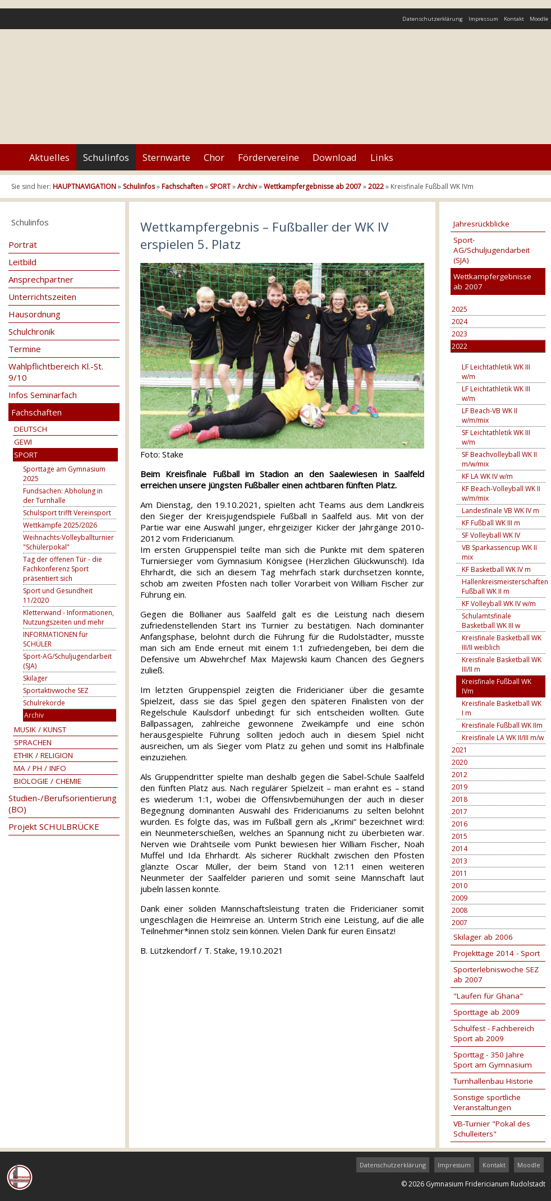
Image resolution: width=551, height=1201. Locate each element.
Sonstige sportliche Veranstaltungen (487, 1102)
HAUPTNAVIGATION (84, 186)
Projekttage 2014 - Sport (496, 953)
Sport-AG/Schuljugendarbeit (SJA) (67, 661)
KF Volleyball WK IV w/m (499, 603)
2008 (459, 910)
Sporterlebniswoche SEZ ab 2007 (496, 974)
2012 (459, 774)
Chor (214, 157)
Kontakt (514, 18)
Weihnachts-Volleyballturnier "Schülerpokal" (68, 542)
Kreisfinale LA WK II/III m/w (503, 737)
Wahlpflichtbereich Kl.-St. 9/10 (55, 372)
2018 (459, 799)
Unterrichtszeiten (42, 296)
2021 (459, 750)
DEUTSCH (30, 429)
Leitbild (22, 261)
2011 (459, 873)
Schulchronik (31, 331)
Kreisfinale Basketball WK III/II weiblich (501, 642)
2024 (459, 321)
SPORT (220, 186)
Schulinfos (106, 157)
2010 (459, 885)
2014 (459, 848)
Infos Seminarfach (42, 394)
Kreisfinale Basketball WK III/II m (501, 664)
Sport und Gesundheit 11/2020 (58, 595)
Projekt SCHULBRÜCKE (53, 826)
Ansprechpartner (41, 279)
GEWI (23, 442)
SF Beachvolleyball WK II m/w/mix (499, 459)
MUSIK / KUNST (40, 729)
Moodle (539, 18)
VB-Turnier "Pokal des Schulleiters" (491, 1129)
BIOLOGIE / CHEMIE (47, 781)
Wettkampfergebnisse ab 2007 (312, 186)
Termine (24, 348)
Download (335, 157)
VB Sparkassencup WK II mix (499, 552)
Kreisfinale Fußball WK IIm (502, 725)
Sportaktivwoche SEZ (56, 690)
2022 (376, 186)
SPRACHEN (33, 742)
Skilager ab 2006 (483, 937)
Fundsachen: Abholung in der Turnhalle (63, 495)
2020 (459, 762)
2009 (459, 898)
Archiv (247, 186)
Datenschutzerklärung (432, 18)
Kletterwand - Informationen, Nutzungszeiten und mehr (68, 617)
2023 (459, 334)
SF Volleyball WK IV (491, 535)
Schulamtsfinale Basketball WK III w (491, 620)
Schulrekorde (44, 703)
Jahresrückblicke (481, 224)
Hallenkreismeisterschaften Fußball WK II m (503, 586)
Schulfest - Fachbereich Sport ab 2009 (493, 1033)
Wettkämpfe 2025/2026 (60, 525)
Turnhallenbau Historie (493, 1081)
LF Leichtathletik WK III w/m (496, 371)
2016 (459, 824)
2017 (459, 811)
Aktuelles (49, 157)
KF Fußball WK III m (491, 523)
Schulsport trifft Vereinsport (67, 513)
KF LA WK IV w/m (487, 476)
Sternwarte (166, 157)
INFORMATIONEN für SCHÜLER (55, 639)
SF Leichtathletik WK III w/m (496, 437)
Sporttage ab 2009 (486, 1012)
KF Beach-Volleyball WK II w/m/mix (501, 493)
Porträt (22, 244)
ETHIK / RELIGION (43, 755)
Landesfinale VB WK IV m (500, 510)
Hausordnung (34, 314)
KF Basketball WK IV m (496, 569)
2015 (459, 836)
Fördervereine (268, 157)
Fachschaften (182, 186)
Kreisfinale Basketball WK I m (501, 708)
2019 (459, 787)
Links (381, 157)
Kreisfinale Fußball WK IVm (496, 686)
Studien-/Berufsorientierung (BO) (62, 803)
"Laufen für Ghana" (488, 996)
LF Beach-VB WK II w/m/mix (489, 415)
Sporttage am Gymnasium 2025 (64, 473)
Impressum (483, 18)
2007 (459, 922)
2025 (459, 309)
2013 (459, 861)
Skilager (35, 678)
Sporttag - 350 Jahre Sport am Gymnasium (492, 1060)
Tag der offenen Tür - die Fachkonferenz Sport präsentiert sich (62, 569)
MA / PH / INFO (40, 768)
